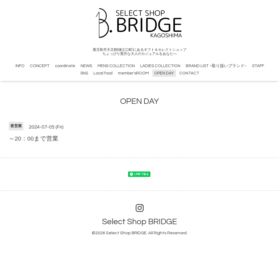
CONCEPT (40, 66)
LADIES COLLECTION (160, 66)
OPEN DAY (164, 73)
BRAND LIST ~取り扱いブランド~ (216, 66)
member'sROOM (133, 73)
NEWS (86, 66)
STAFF (258, 66)
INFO (20, 66)
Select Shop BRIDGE (139, 221)
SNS (84, 73)
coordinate (65, 66)
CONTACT (189, 73)
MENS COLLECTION (116, 66)
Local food (103, 73)
